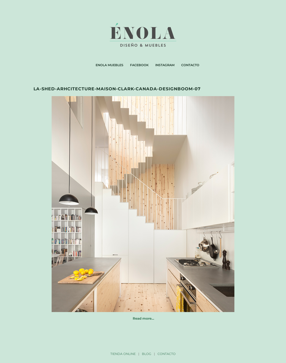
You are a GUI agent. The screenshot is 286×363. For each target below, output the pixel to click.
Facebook (139, 65)
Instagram (165, 65)
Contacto (190, 65)
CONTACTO (167, 354)
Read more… (143, 318)
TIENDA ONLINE (123, 354)
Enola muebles (109, 65)
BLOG (146, 354)
